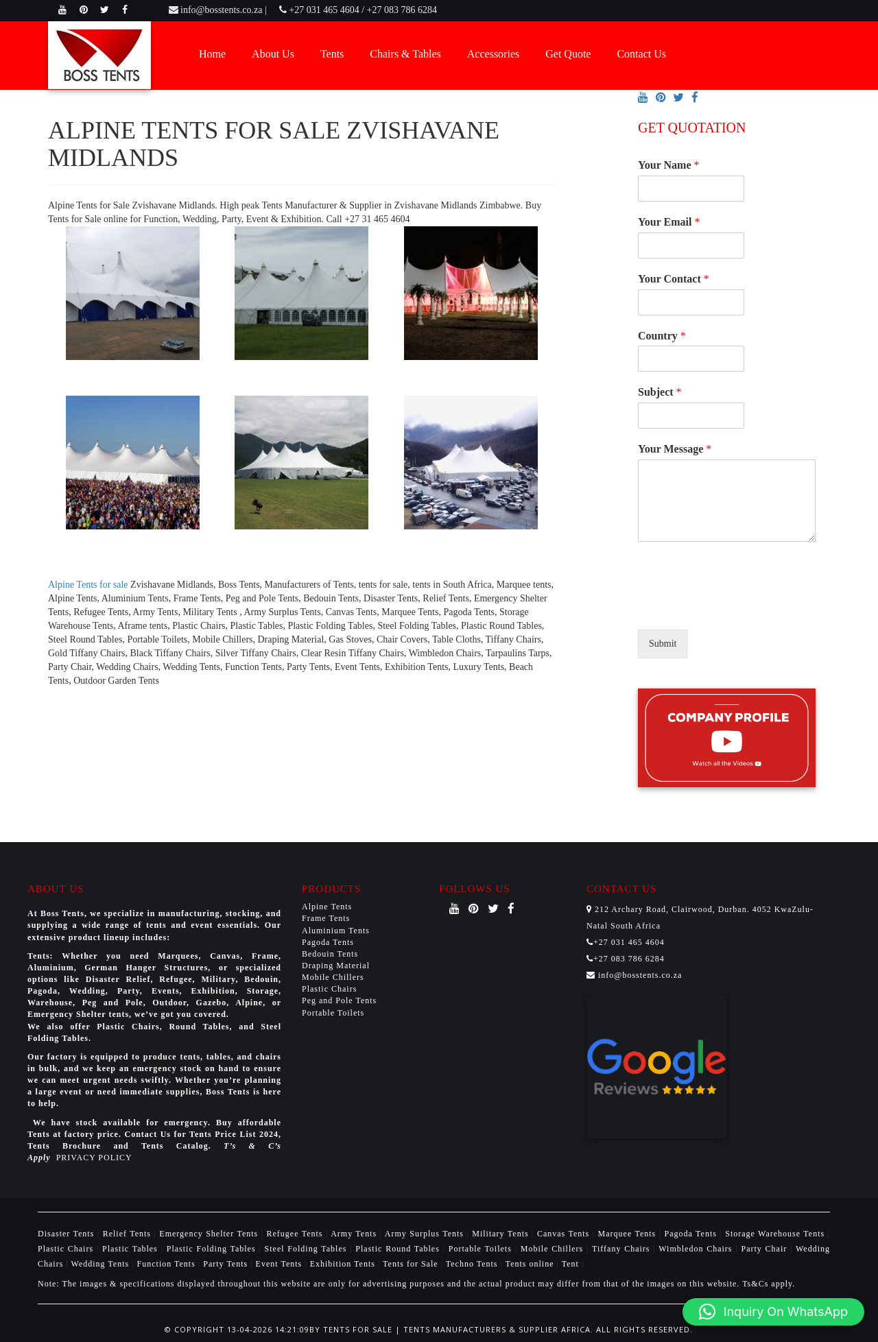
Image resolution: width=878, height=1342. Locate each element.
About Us (273, 54)
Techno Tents (472, 1264)
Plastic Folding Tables (213, 1249)
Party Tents (226, 1264)
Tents (332, 54)
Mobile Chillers (333, 977)
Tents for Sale (410, 1264)
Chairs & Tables (405, 54)
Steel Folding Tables (308, 1249)
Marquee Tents (628, 1233)
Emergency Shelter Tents (210, 1233)
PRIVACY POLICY (94, 1157)
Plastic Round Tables (398, 1249)
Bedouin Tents (330, 954)
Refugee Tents (296, 1233)
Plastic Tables (131, 1249)
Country (662, 336)
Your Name (668, 165)
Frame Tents (326, 918)
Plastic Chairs (329, 989)
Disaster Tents (67, 1233)
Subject (660, 392)
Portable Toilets (333, 1013)
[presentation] (742, 606)
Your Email (669, 222)
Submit (662, 643)
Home (212, 54)
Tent (570, 1264)
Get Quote (568, 54)
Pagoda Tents (328, 942)
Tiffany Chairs (622, 1249)
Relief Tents (128, 1233)
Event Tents (280, 1264)
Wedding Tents (101, 1264)
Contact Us (641, 54)
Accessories (493, 54)
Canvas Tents (565, 1233)
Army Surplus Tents (426, 1233)
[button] (773, 1312)
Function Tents (167, 1264)
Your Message (674, 449)
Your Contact (673, 279)
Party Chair (765, 1249)
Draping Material (336, 965)
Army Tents (355, 1233)
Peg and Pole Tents (339, 1000)
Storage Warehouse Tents (776, 1233)
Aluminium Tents (336, 930)
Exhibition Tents (344, 1264)
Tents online (530, 1264)
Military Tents (502, 1233)
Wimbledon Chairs (696, 1249)
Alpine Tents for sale (88, 584)
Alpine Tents (327, 906)
